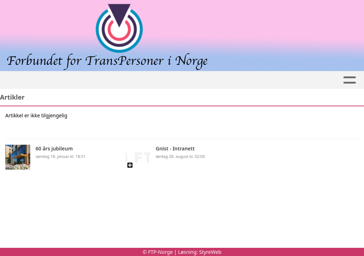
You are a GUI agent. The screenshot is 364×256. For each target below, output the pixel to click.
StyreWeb (210, 252)
